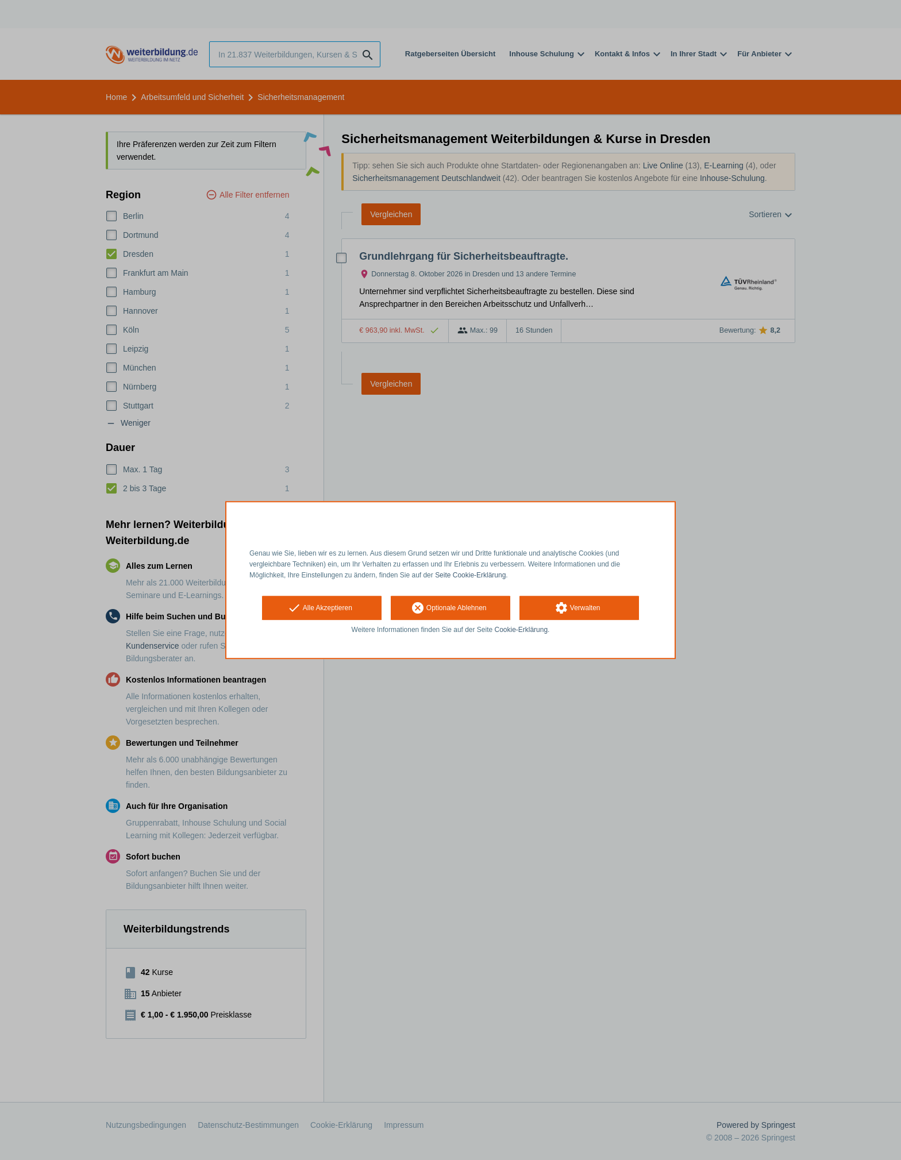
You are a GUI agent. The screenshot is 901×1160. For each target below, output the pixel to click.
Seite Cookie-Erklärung (470, 575)
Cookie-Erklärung (521, 630)
